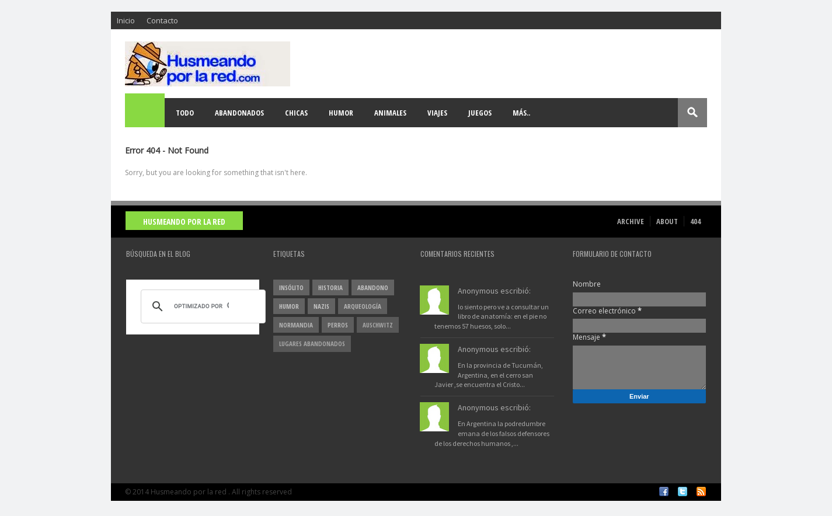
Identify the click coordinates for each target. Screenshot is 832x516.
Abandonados (239, 112)
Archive (630, 221)
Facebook (664, 491)
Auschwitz (378, 324)
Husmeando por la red (184, 221)
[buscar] (201, 306)
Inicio (126, 20)
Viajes (437, 112)
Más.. (521, 112)
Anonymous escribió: (494, 290)
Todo (185, 112)
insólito (291, 287)
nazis (321, 306)
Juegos (480, 112)
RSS (701, 491)
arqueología (362, 306)
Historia (330, 287)
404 (695, 221)
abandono (372, 287)
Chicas (296, 112)
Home (145, 112)
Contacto (162, 20)
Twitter (682, 491)
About (667, 221)
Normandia (296, 324)
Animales (390, 112)
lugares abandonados (312, 343)
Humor (341, 112)
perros (338, 324)
